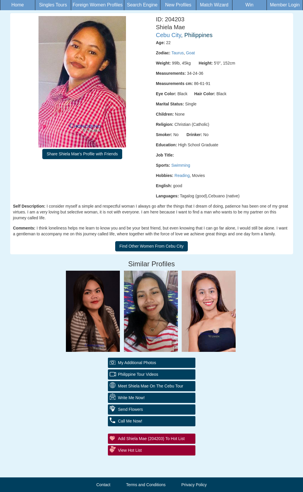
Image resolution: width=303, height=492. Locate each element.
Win (250, 4)
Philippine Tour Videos (138, 374)
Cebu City (168, 35)
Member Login (285, 4)
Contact (103, 484)
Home (17, 4)
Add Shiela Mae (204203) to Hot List (151, 438)
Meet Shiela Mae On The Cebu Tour (150, 386)
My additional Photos (137, 362)
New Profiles (178, 4)
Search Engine (142, 4)
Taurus (177, 53)
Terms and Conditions (145, 484)
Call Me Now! (130, 421)
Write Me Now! (131, 397)
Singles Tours (53, 4)
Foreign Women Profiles (97, 4)
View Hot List (130, 450)
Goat (190, 53)
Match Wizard (214, 4)
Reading (182, 175)
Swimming (180, 165)
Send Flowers (130, 409)
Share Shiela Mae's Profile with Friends (82, 154)
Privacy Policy (194, 484)
